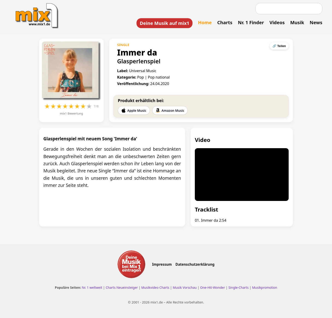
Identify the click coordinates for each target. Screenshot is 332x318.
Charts (224, 22)
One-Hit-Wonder (212, 287)
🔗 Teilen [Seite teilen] (279, 46)
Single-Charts (238, 287)
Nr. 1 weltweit (92, 287)
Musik (297, 22)
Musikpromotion (264, 287)
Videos (277, 22)
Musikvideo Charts (155, 287)
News (316, 22)
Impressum (162, 264)
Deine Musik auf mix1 (164, 23)
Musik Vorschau (185, 287)
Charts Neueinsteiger (122, 287)
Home (205, 22)
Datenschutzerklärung (194, 264)
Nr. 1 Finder (251, 22)
